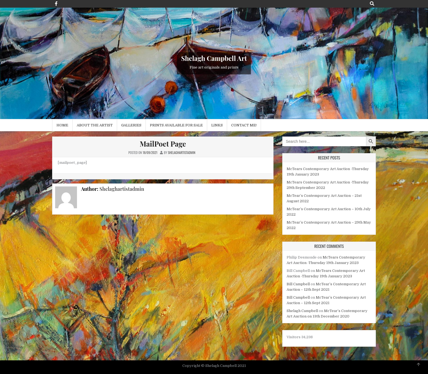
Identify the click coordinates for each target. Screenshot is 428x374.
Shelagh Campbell (302, 311)
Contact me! (244, 125)
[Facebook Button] (56, 3)
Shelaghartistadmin (121, 189)
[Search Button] (372, 3)
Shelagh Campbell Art (214, 58)
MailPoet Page (163, 144)
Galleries (131, 125)
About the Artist (95, 125)
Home (62, 125)
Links (217, 125)
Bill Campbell (298, 284)
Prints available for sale (176, 125)
